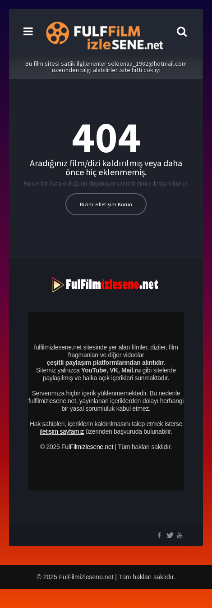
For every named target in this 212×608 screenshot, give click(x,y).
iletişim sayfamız (62, 431)
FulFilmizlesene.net (87, 446)
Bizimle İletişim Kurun (106, 204)
